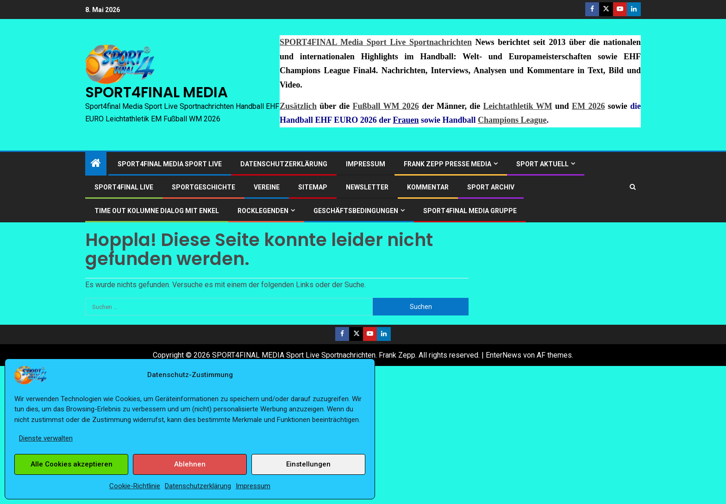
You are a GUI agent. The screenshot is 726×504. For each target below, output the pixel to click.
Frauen (406, 120)
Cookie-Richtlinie (134, 486)
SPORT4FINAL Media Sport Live (170, 164)
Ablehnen (190, 464)
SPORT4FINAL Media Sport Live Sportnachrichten (376, 42)
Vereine (267, 187)
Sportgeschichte (203, 187)
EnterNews (503, 355)
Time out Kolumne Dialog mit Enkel (156, 210)
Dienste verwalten (46, 438)
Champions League (512, 120)
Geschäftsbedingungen (355, 210)
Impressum (253, 486)
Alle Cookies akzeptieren (72, 464)
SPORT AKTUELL (542, 164)
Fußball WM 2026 (386, 106)
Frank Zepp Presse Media (447, 164)
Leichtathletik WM (517, 106)
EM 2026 (588, 106)
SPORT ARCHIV (490, 187)
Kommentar (428, 187)
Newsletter (367, 187)
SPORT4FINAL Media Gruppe (470, 210)
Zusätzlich (298, 106)
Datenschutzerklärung (198, 486)
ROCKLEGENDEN (263, 210)
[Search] (632, 187)
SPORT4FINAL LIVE (123, 187)
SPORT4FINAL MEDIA (156, 92)
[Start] (96, 164)
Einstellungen (308, 464)
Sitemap (312, 187)
